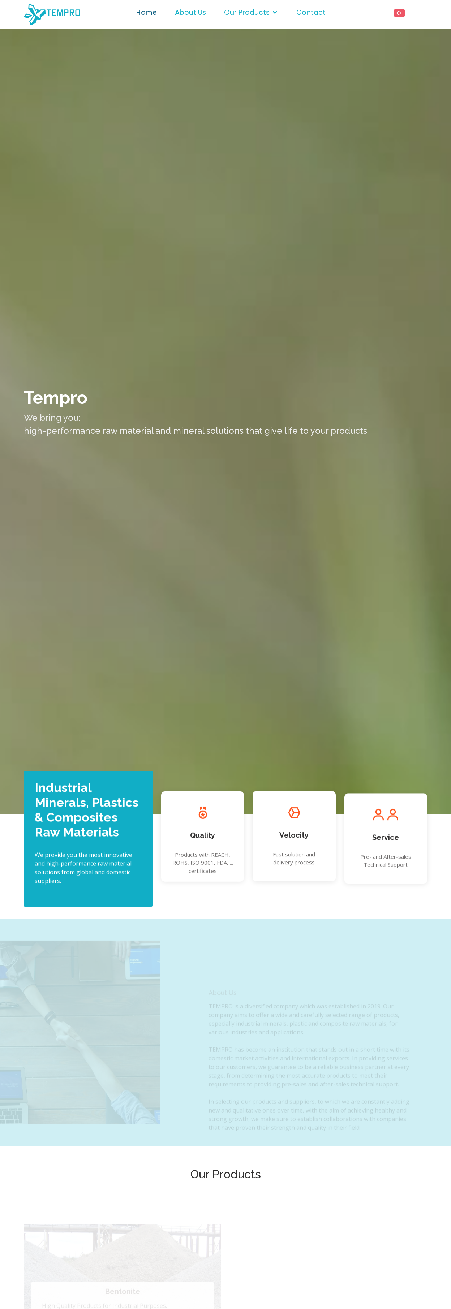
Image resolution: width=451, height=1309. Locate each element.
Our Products (247, 12)
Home (146, 12)
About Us (190, 12)
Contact (311, 12)
